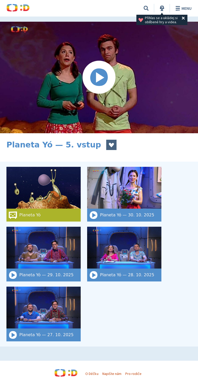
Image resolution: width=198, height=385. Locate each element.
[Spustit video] (99, 77)
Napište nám (111, 373)
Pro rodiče (133, 373)
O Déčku (91, 373)
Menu (183, 8)
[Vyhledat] (146, 8)
